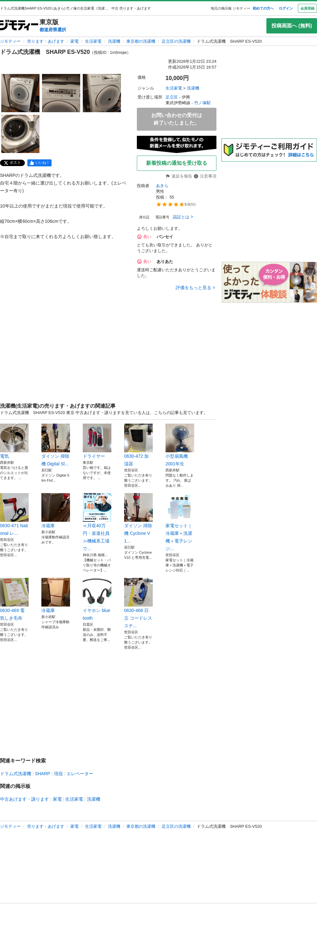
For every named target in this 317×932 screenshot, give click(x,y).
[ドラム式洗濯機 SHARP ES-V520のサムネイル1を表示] (20, 93)
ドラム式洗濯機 (15, 773)
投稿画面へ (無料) (291, 25)
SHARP (42, 773)
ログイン (286, 8)
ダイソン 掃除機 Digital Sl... (55, 445)
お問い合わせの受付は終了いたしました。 (176, 119)
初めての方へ (263, 8)
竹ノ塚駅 (202, 102)
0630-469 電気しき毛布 (14, 599)
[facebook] (39, 162)
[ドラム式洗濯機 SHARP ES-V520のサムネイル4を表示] (20, 133)
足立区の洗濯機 (176, 41)
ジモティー (10, 41)
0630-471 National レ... (14, 514)
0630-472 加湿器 (138, 445)
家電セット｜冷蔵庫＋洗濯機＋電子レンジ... (180, 522)
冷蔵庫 (55, 510)
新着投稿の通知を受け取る (176, 163)
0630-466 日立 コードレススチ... (138, 603)
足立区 (172, 97)
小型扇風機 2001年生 (180, 445)
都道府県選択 (52, 29)
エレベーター (80, 773)
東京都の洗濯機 (140, 41)
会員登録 (307, 8)
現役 (58, 773)
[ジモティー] (19, 26)
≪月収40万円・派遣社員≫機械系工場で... (97, 522)
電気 (14, 441)
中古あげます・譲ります (24, 799)
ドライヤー (97, 441)
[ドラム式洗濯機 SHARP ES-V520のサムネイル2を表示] (61, 93)
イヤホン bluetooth (97, 599)
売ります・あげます (45, 41)
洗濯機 (114, 41)
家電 (74, 41)
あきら (162, 185)
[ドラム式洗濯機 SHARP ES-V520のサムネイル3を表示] (101, 93)
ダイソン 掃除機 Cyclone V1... (138, 518)
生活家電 (93, 41)
